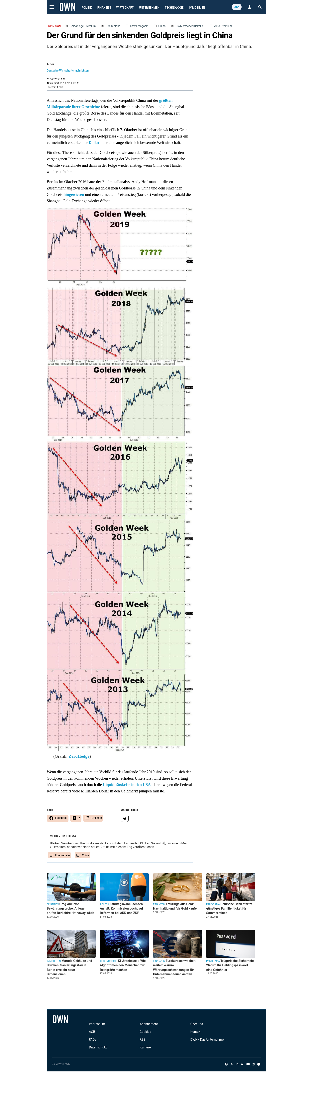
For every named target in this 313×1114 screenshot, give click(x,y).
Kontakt (195, 1032)
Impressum (97, 1024)
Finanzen (104, 7)
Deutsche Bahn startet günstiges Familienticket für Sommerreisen (229, 908)
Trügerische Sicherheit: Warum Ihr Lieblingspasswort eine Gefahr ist (230, 965)
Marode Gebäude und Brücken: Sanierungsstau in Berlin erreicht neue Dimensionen (69, 967)
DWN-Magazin (139, 26)
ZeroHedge (78, 756)
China (162, 26)
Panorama (213, 904)
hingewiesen (73, 194)
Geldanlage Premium (82, 26)
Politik (87, 7)
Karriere (145, 1047)
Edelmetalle (113, 26)
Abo (236, 7)
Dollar (94, 142)
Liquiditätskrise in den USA (127, 784)
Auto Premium (223, 26)
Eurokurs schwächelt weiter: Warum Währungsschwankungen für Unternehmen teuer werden (174, 967)
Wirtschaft (125, 7)
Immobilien (197, 7)
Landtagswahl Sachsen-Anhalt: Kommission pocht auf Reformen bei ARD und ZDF (122, 908)
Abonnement (149, 1024)
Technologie (174, 7)
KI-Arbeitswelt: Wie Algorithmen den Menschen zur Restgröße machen (123, 965)
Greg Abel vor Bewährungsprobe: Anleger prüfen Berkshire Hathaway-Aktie (70, 908)
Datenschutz (98, 1047)
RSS (143, 1039)
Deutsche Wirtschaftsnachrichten (68, 70)
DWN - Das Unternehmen (208, 1039)
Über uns (196, 1024)
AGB (92, 1032)
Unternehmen (149, 7)
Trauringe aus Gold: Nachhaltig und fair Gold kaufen (175, 906)
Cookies (145, 1032)
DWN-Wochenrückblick (190, 26)
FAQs (92, 1039)
